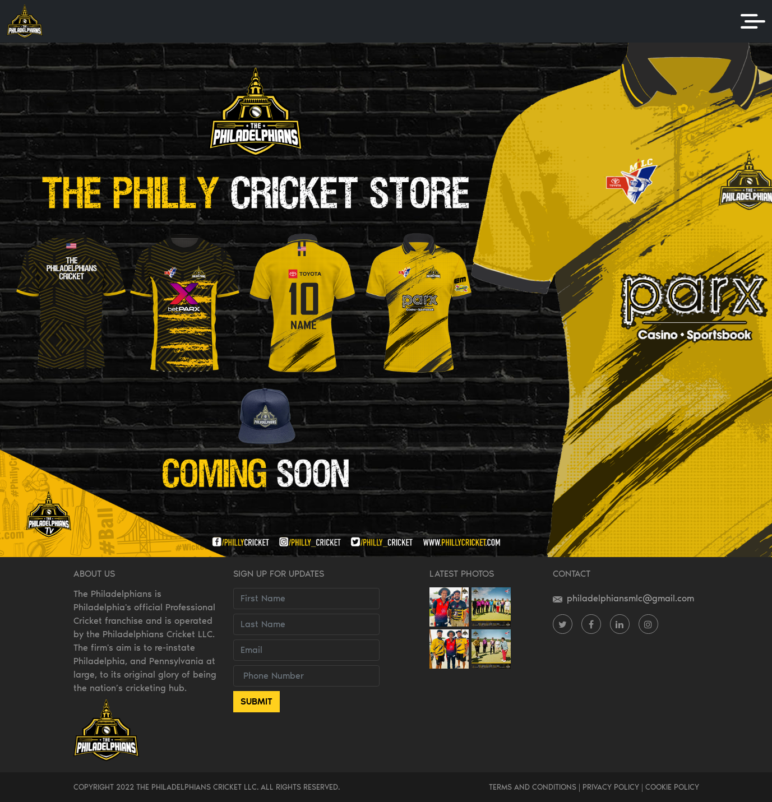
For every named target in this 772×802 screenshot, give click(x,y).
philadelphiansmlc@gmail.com (623, 598)
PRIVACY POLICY (611, 786)
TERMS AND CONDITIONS (532, 786)
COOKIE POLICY (672, 786)
